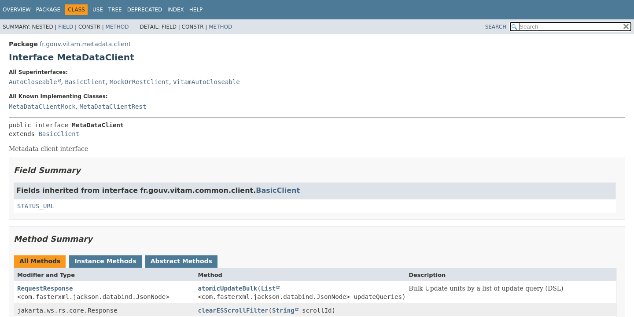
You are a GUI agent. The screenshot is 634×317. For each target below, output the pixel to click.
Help (196, 10)
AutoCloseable (33, 81)
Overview (17, 10)
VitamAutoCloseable (206, 81)
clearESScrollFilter (233, 310)
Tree (115, 10)
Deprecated (144, 10)
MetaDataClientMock (42, 106)
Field (65, 27)
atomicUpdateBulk (227, 288)
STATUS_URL (35, 206)
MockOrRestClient (139, 81)
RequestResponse (45, 288)
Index (175, 10)
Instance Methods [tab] (105, 261)
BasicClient (85, 81)
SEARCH (496, 27)
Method (117, 27)
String (283, 310)
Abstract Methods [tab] (181, 261)
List (268, 288)
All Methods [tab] (39, 261)
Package (48, 10)
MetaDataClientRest (113, 106)
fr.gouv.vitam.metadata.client (85, 44)
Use (97, 10)
